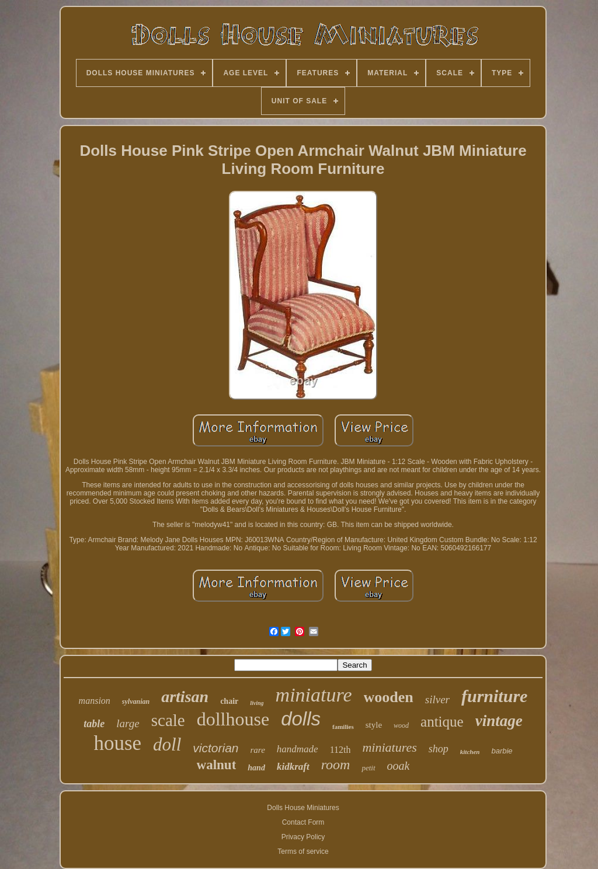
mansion (94, 701)
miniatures (389, 747)
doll (167, 744)
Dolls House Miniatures (303, 808)
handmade (297, 749)
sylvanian (136, 701)
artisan (184, 696)
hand (256, 767)
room (335, 764)
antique (442, 722)
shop (438, 749)
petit (368, 767)
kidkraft (293, 766)
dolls (301, 719)
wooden (388, 697)
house (117, 743)
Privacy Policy (303, 837)
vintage (499, 721)
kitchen (470, 751)
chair (229, 701)
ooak (398, 765)
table (94, 724)
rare (258, 750)
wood (401, 725)
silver (437, 699)
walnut (217, 765)
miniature (314, 695)
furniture (494, 696)
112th (340, 750)
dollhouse (233, 719)
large (127, 723)
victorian (215, 748)
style (374, 725)
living (256, 703)
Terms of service (302, 851)
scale (168, 720)
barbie (501, 750)
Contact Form (303, 822)
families (343, 726)
